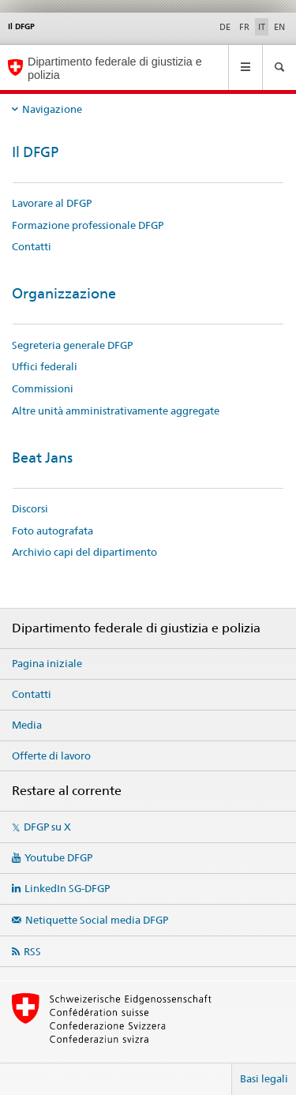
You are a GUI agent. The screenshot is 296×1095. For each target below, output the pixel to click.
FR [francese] (244, 26)
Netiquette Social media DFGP (96, 919)
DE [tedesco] (224, 26)
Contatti (31, 246)
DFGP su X (47, 826)
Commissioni (42, 388)
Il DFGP (35, 152)
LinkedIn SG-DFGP (67, 888)
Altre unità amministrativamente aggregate (115, 410)
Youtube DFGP (58, 857)
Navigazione (52, 109)
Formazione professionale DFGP (87, 225)
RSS (32, 951)
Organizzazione (64, 293)
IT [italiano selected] (261, 26)
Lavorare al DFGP (52, 203)
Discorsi (30, 508)
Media (27, 724)
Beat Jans (42, 457)
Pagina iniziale (47, 663)
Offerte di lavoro (51, 755)
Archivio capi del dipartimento (84, 552)
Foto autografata (52, 530)
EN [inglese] (279, 26)
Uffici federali (44, 366)
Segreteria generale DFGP (72, 345)
